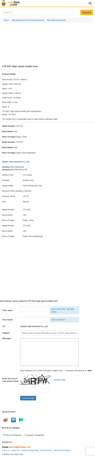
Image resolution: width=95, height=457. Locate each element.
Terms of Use (45, 450)
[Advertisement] (47, 44)
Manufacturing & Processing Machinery (28, 20)
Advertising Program (62, 450)
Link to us (6, 450)
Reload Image (58, 380)
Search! (86, 12)
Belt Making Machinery (56, 20)
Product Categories (12, 435)
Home (6, 20)
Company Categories (34, 435)
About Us (15, 450)
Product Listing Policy (30, 450)
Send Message (28, 398)
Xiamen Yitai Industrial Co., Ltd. (16, 162)
